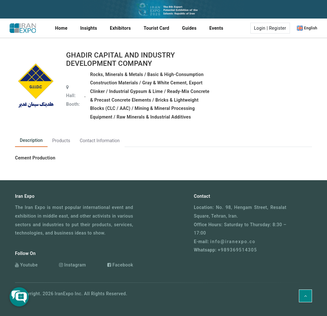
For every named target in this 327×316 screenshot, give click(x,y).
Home (61, 28)
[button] (269, 28)
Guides (189, 28)
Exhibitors (120, 28)
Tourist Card (156, 28)
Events (216, 28)
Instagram (72, 264)
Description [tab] (31, 140)
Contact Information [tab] (100, 140)
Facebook (120, 264)
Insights (88, 28)
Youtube (26, 264)
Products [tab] (61, 140)
